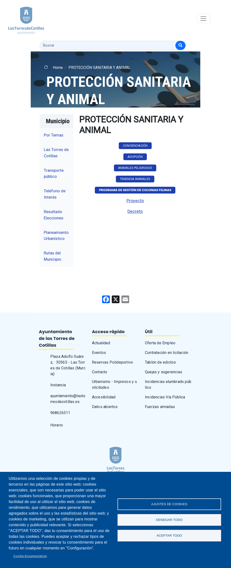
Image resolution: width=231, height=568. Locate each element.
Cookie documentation (30, 556)
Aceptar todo (169, 535)
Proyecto (135, 200)
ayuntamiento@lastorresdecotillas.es (68, 399)
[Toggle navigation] (203, 18)
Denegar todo (169, 520)
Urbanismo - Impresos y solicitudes (114, 384)
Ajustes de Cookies (169, 504)
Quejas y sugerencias (163, 372)
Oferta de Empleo (160, 343)
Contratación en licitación (166, 352)
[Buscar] (180, 45)
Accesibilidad (104, 397)
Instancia (58, 385)
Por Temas (53, 135)
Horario (56, 425)
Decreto (135, 211)
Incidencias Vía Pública (165, 397)
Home (58, 67)
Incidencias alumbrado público (168, 384)
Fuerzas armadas (160, 406)
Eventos (99, 352)
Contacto (99, 372)
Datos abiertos (105, 406)
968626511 (60, 412)
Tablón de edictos (160, 362)
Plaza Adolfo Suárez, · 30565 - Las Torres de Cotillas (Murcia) (67, 365)
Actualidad (101, 343)
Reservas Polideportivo (112, 362)
